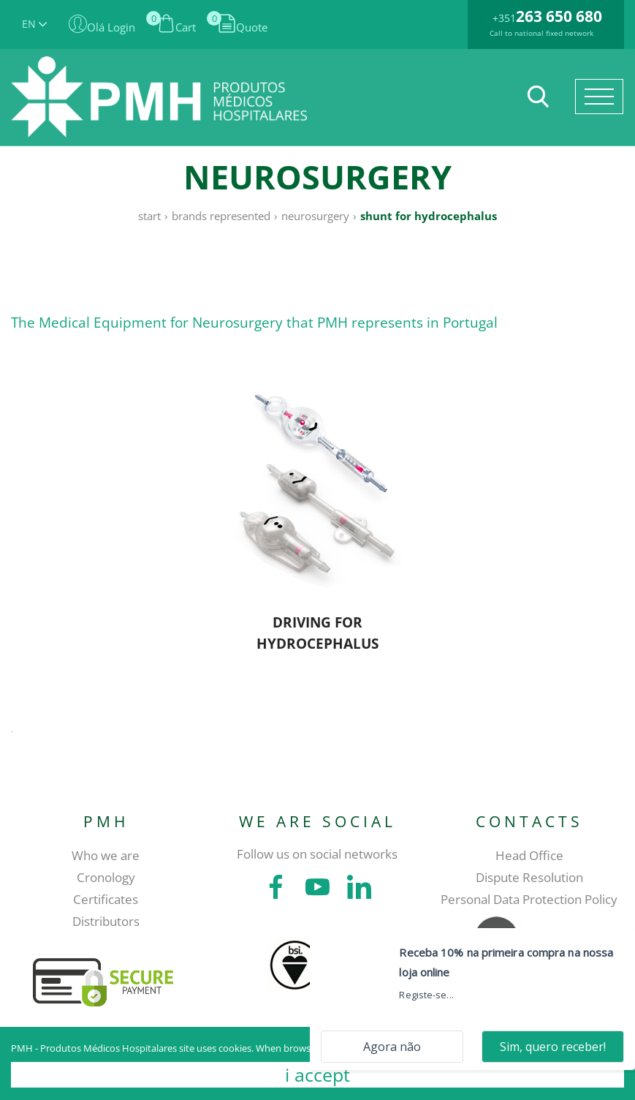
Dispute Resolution (529, 877)
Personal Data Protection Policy (529, 899)
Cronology (106, 877)
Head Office (529, 855)
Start (149, 215)
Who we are (106, 855)
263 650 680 (559, 16)
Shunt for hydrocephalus (428, 215)
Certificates (105, 899)
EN (34, 24)
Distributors (106, 921)
